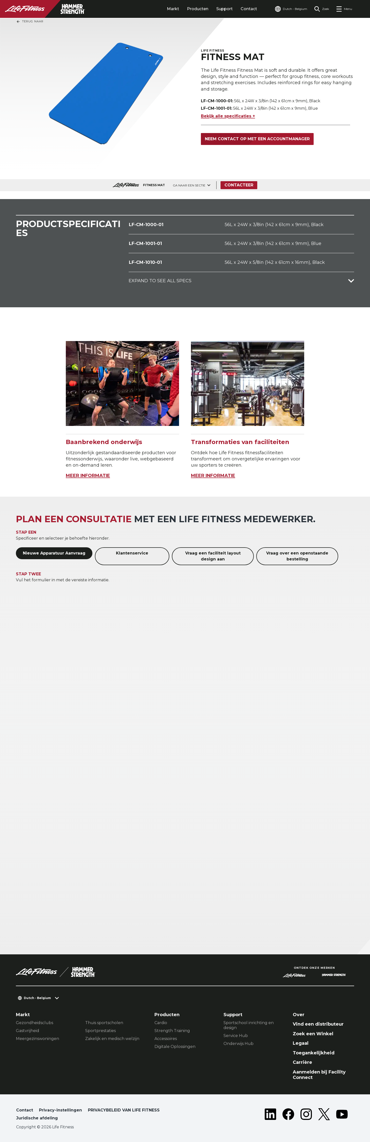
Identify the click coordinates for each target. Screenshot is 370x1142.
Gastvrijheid (27, 1030)
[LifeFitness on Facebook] (288, 1115)
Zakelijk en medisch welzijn (112, 1038)
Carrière (302, 1062)
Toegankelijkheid (313, 1053)
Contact (249, 8)
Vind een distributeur (318, 1024)
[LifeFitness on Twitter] (324, 1115)
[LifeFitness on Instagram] (306, 1115)
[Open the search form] (321, 9)
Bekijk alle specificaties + (228, 116)
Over (298, 1014)
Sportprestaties (100, 1030)
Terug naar (29, 22)
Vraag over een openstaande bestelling (297, 556)
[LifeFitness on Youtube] (342, 1115)
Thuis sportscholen (104, 1022)
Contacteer (238, 185)
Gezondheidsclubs (34, 1022)
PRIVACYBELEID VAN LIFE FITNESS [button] (124, 1110)
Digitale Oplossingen (174, 1046)
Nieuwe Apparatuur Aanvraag (54, 553)
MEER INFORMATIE (88, 475)
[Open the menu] (344, 9)
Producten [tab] (197, 8)
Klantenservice (132, 553)
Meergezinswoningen (37, 1038)
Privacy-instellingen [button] (60, 1110)
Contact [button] (24, 1110)
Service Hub (235, 1035)
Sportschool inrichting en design (248, 1025)
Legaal (300, 1043)
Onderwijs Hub (238, 1043)
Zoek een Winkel (313, 1034)
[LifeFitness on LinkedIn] (270, 1115)
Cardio (160, 1022)
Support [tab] (224, 8)
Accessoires (165, 1038)
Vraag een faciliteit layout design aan (213, 556)
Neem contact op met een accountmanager (257, 139)
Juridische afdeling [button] (37, 1118)
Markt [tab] (173, 8)
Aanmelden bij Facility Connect (319, 1074)
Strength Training (172, 1030)
